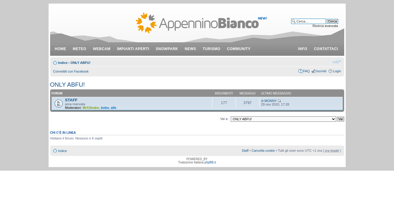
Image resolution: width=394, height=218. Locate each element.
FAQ (306, 71)
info (303, 49)
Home (60, 49)
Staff (245, 150)
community (239, 49)
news (190, 49)
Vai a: (224, 119)
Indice (63, 62)
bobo (105, 107)
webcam (101, 49)
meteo (79, 49)
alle (113, 107)
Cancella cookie (263, 150)
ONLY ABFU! (80, 62)
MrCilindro (91, 107)
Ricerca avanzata (325, 26)
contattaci (326, 49)
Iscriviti (321, 71)
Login (337, 71)
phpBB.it (210, 162)
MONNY (270, 101)
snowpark (167, 49)
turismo (212, 49)
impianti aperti (133, 49)
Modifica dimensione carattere (336, 61)
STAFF (71, 100)
